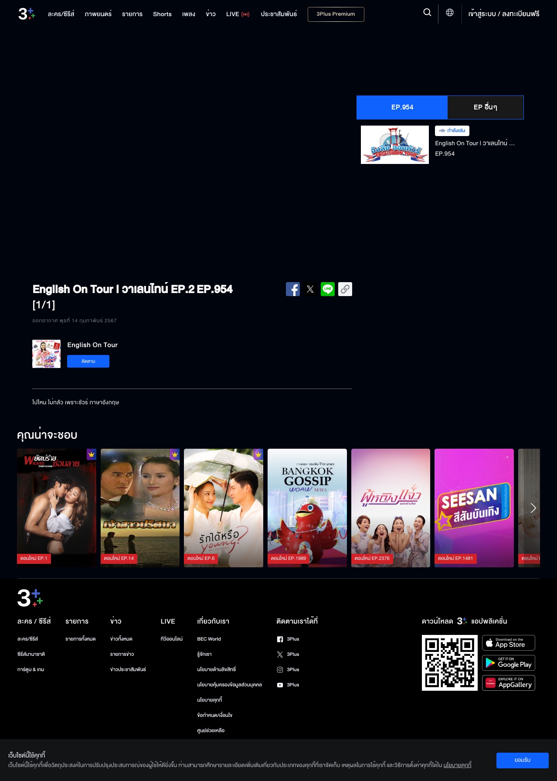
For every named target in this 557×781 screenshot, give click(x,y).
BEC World (209, 639)
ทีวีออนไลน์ (172, 639)
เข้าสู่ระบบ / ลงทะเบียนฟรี (504, 14)
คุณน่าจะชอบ (47, 435)
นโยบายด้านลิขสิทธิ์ (216, 669)
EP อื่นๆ (485, 107)
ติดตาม (88, 361)
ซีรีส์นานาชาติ (31, 654)
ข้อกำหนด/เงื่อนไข (214, 715)
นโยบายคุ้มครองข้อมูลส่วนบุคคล (229, 685)
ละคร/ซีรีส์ (27, 639)
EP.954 (402, 107)
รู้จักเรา (204, 654)
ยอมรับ (522, 760)
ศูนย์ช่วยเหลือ (210, 730)
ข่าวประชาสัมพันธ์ (128, 669)
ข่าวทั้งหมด (121, 639)
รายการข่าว (122, 654)
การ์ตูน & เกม (30, 669)
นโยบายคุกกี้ (209, 700)
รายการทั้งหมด (80, 639)
